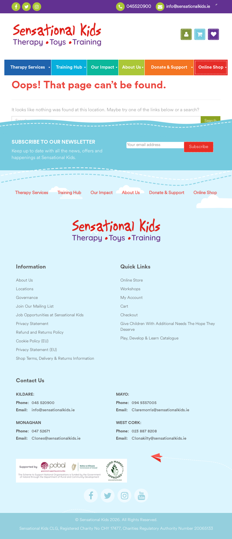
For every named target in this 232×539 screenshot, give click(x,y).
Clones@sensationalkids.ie (56, 438)
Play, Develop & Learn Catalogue (149, 338)
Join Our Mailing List (35, 306)
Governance (27, 298)
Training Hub (69, 193)
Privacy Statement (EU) (36, 350)
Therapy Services (31, 193)
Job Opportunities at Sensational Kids (50, 315)
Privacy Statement (32, 324)
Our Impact (101, 193)
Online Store (131, 280)
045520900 (138, 7)
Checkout (129, 315)
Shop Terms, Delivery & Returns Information (55, 359)
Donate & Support (166, 193)
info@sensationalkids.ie (188, 7)
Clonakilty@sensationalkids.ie (159, 438)
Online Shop (205, 193)
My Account (131, 298)
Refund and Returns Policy (40, 332)
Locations (24, 289)
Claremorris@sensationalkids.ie (160, 410)
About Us (131, 193)
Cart (124, 306)
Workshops (130, 289)
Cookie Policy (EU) (32, 341)
